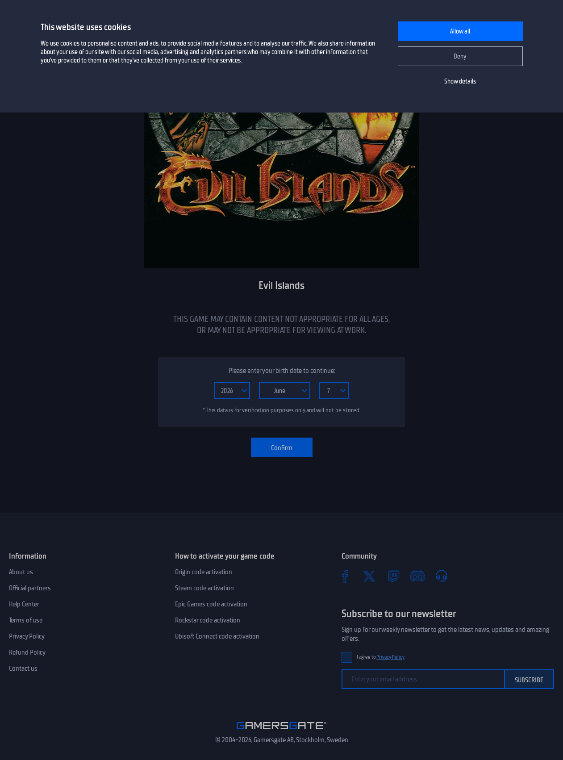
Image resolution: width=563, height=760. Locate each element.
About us (21, 572)
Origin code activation (203, 572)
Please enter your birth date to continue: (282, 370)
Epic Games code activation (211, 604)
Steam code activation (204, 588)
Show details (460, 81)
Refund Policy (27, 652)
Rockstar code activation (207, 620)
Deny (460, 56)
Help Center (24, 604)
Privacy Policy (27, 636)
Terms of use (25, 620)
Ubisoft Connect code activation (217, 636)
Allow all (460, 31)
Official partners (30, 588)
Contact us (23, 668)
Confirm (281, 447)
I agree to (381, 657)
